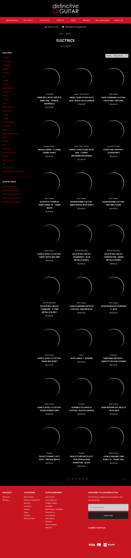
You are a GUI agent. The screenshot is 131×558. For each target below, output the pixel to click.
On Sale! (86, 20)
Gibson (5, 95)
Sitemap (6, 500)
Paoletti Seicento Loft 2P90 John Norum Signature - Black (81, 459)
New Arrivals (12, 20)
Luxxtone (6, 126)
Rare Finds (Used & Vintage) (13, 171)
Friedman (6, 92)
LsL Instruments (9, 122)
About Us (119, 20)
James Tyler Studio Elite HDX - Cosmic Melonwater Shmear (81, 153)
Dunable (6, 69)
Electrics (29, 20)
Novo (5, 137)
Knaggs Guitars (51, 503)
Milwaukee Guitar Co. (11, 133)
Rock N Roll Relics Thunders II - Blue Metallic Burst (81, 257)
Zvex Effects (50, 512)
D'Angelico (7, 65)
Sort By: (109, 56)
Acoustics (46, 20)
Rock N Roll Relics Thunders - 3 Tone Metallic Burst (49, 309)
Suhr (4, 164)
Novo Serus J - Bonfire (82, 358)
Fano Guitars (50, 515)
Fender (5, 80)
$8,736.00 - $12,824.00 (11, 194)
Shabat (5, 156)
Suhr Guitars (50, 497)
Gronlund (6, 99)
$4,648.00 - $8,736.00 (11, 190)
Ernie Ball (6, 73)
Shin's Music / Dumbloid (54, 509)
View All (48, 528)
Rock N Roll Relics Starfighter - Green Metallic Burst (114, 257)
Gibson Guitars (51, 524)
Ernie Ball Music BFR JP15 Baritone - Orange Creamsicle (49, 100)
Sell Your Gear (102, 20)
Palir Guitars (50, 518)
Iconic (5, 103)
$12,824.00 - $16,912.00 (12, 198)
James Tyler (7, 111)
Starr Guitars (7, 160)
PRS (4, 145)
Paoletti (6, 141)
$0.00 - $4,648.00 (9, 186)
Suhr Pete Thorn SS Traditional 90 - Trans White (49, 205)
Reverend (6, 149)
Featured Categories (32, 500)
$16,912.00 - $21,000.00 (12, 202)
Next (125, 479)
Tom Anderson (8, 168)
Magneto (6, 130)
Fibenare (6, 84)
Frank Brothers (8, 88)
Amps (74, 20)
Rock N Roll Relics (9, 152)
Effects (61, 20)
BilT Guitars (7, 61)
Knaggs (5, 118)
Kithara (5, 114)
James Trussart (8, 107)
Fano (4, 77)
